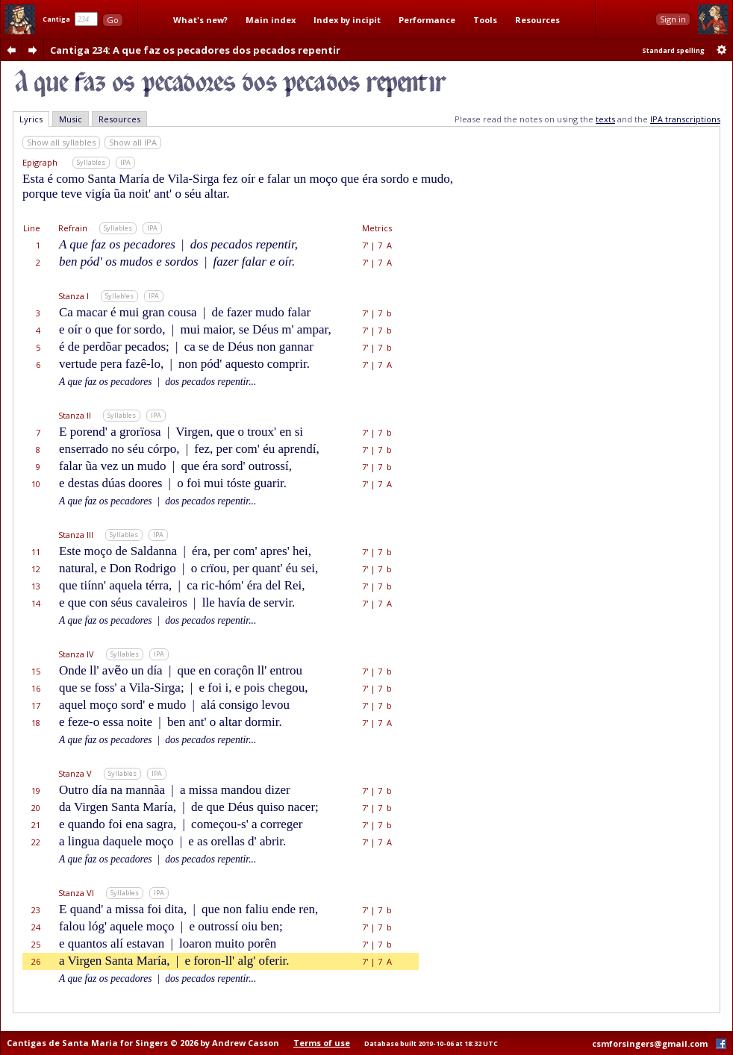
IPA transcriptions (685, 119)
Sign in (673, 19)
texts (605, 119)
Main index (271, 19)
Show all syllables (61, 142)
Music (70, 119)
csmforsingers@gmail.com (650, 1043)
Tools (485, 19)
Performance (427, 19)
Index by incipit (347, 19)
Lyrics (31, 119)
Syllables (91, 162)
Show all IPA (133, 142)
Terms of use (321, 1042)
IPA (125, 162)
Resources (537, 19)
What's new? (200, 19)
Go (113, 19)
